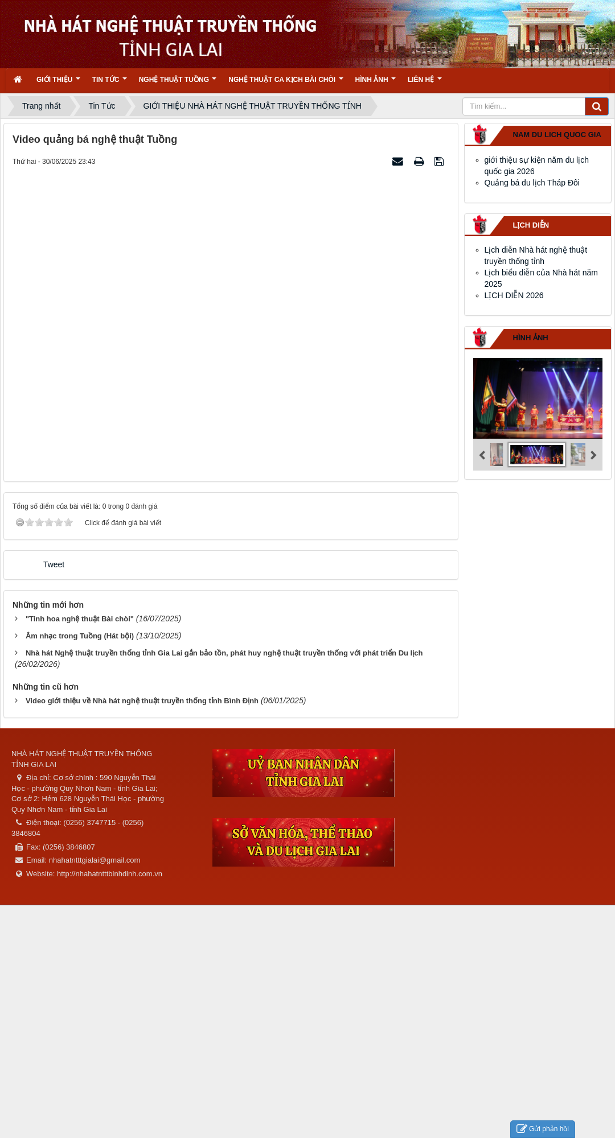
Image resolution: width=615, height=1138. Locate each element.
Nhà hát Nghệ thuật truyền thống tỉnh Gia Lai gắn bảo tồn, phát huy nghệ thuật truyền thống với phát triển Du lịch (224, 653)
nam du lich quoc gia (557, 134)
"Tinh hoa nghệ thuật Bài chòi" (80, 619)
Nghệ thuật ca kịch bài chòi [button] (285, 83)
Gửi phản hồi (542, 1129)
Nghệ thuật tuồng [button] (178, 83)
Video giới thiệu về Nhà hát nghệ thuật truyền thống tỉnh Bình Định (142, 700)
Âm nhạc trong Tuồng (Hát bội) (80, 636)
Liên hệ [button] (425, 83)
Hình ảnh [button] (375, 83)
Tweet (53, 564)
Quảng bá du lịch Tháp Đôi (532, 182)
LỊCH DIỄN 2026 (514, 295)
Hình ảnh (530, 337)
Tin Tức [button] (109, 83)
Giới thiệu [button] (58, 83)
